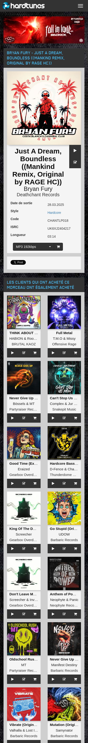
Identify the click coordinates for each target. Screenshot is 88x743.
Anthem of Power (64, 594)
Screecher (24, 534)
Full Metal (64, 333)
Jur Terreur (76, 404)
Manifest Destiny (64, 665)
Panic (73, 600)
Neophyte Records (64, 605)
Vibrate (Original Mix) (27, 725)
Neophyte (57, 600)
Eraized (24, 469)
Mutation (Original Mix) (69, 725)
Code (15, 219)
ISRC (14, 227)
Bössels (19, 404)
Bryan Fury (38, 189)
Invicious (36, 600)
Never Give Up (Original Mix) (33, 398)
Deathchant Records (38, 194)
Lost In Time (35, 730)
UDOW (64, 534)
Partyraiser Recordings (27, 409)
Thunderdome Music (66, 475)
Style (14, 211)
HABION (16, 338)
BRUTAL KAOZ (24, 344)
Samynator (64, 730)
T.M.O (57, 338)
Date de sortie (21, 203)
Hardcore (54, 212)
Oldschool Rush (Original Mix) (34, 659)
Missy (71, 338)
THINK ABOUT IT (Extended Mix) (36, 333)
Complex (57, 404)
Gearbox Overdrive (24, 475)
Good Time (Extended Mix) (31, 463)
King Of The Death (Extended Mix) (37, 529)
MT (32, 404)
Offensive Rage (64, 344)
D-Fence (57, 469)
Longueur (18, 235)
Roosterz (34, 338)
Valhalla (15, 730)
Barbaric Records (64, 540)
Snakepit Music (64, 409)
